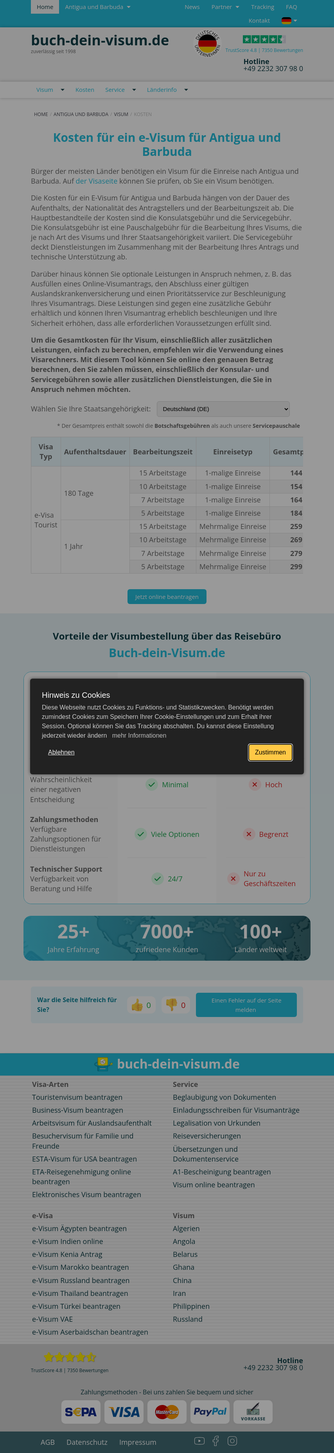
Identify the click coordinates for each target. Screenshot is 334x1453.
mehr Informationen (138, 735)
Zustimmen (270, 752)
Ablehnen (61, 752)
